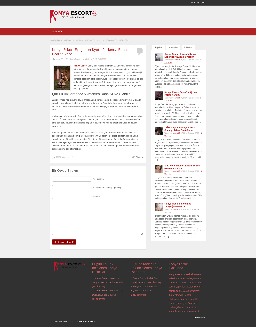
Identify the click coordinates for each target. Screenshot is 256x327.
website (96, 196)
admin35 (59, 59)
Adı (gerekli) (98, 179)
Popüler (158, 47)
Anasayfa (57, 31)
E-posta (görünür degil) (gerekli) (107, 188)
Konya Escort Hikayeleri (70, 40)
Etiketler (188, 47)
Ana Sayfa (54, 40)
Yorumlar (173, 47)
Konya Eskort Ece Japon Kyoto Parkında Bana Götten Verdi (89, 51)
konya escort (199, 317)
